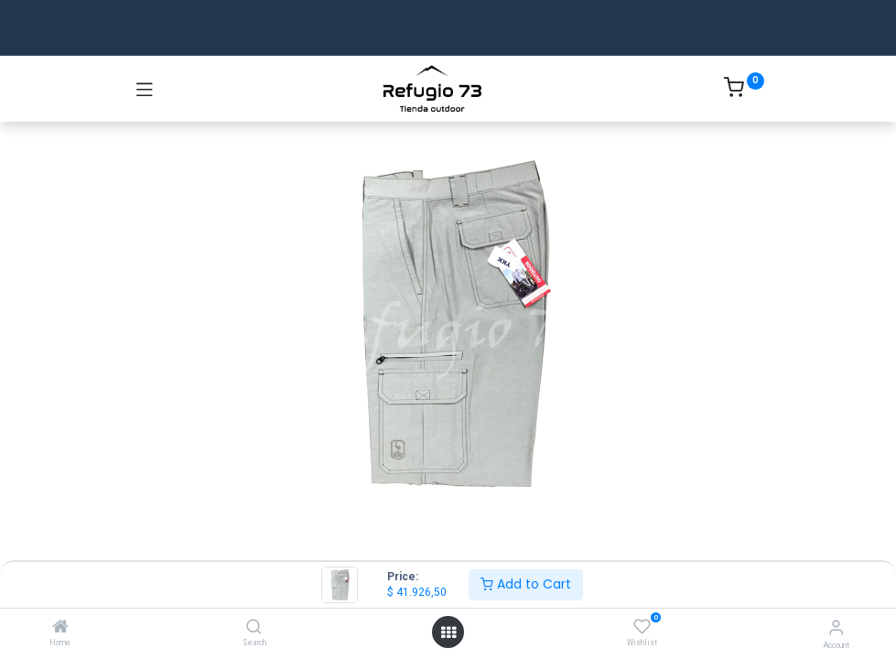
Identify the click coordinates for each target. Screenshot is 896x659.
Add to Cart (525, 584)
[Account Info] (836, 627)
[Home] (60, 628)
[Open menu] (448, 632)
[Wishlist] (642, 627)
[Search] (254, 628)
